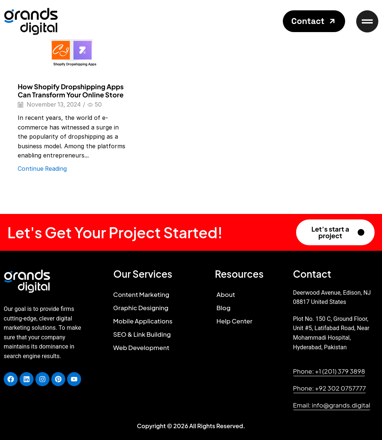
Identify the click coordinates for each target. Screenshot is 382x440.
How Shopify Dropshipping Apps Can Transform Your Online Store (71, 90)
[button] (314, 21)
